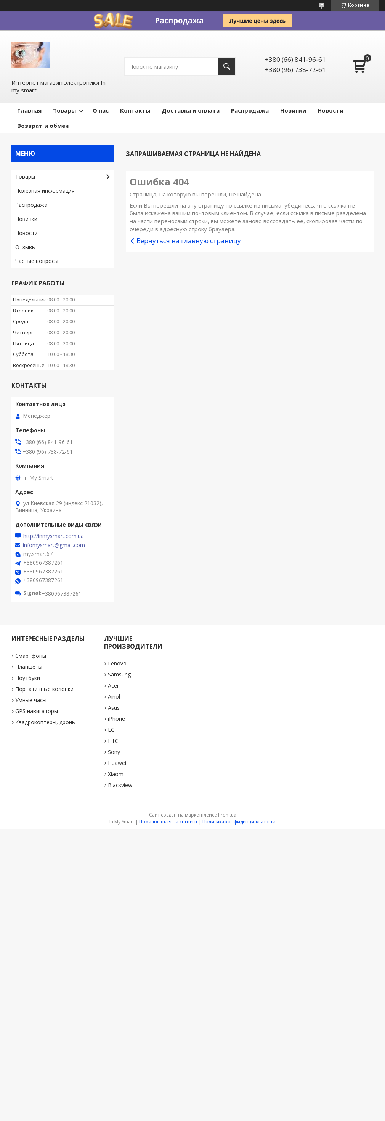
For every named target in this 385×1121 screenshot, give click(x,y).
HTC (113, 740)
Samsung (119, 674)
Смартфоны (30, 655)
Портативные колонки (44, 689)
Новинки (293, 110)
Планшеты (28, 666)
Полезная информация (45, 190)
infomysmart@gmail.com (54, 545)
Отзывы (25, 247)
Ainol (114, 696)
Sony (114, 751)
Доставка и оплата (191, 110)
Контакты (135, 110)
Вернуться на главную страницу (188, 240)
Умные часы (31, 700)
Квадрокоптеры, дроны (45, 722)
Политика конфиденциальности (239, 821)
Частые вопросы (36, 260)
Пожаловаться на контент (168, 821)
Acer (113, 685)
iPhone (116, 718)
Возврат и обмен (43, 125)
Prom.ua (227, 815)
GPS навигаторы (36, 711)
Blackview (120, 785)
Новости (330, 110)
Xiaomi (116, 774)
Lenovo (117, 663)
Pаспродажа (250, 110)
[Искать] (226, 66)
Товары (64, 110)
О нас (101, 110)
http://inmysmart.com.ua (53, 536)
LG (111, 729)
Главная (29, 110)
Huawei (117, 763)
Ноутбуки (27, 677)
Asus (114, 707)
